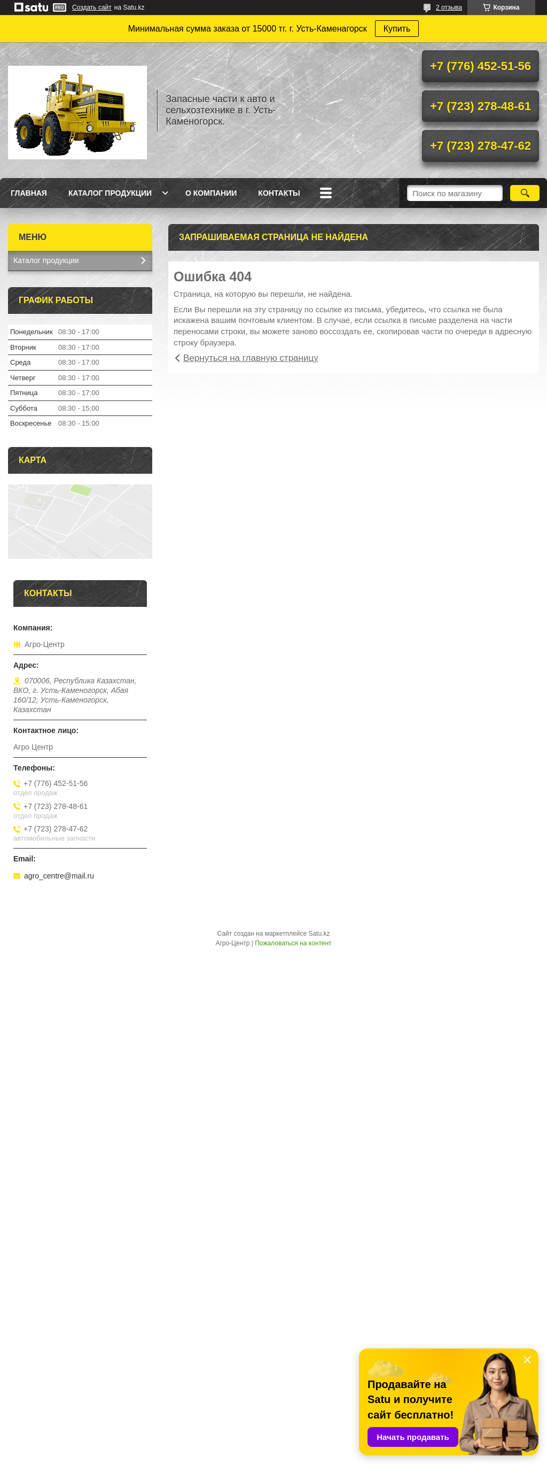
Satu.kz (319, 933)
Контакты (279, 193)
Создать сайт (92, 7)
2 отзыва (449, 7)
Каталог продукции (110, 193)
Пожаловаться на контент (293, 943)
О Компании (211, 193)
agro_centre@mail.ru (59, 876)
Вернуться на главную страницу (250, 358)
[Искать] (525, 193)
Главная (29, 193)
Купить (397, 28)
